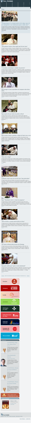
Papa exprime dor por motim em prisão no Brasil (13, 114)
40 (23, 275)
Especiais (9, 5)
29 (9, 275)
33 (14, 275)
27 (6, 275)
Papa (21, 3)
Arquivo (15, 5)
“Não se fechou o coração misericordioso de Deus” (13, 221)
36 (18, 275)
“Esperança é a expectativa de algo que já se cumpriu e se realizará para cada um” (16, 24)
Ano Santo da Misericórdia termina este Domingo (13, 244)
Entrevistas (3, 5)
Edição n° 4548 (13, 400)
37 (19, 275)
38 (21, 275)
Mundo (26, 3)
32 (13, 275)
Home (4, 3)
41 (25, 275)
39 (22, 275)
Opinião (20, 5)
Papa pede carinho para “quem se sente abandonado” (14, 265)
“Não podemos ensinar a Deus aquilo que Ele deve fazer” (15, 46)
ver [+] (2, 31)
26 (5, 275)
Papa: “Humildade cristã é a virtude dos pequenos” (13, 200)
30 (10, 275)
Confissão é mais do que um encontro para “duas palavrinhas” (16, 178)
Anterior (3, 275)
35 (17, 275)
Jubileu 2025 (15, 3)
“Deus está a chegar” (6, 157)
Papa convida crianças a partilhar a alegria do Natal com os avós (16, 135)
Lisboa (9, 3)
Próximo (28, 275)
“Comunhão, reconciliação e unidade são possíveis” (13, 68)
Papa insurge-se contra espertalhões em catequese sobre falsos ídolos (16, 90)
